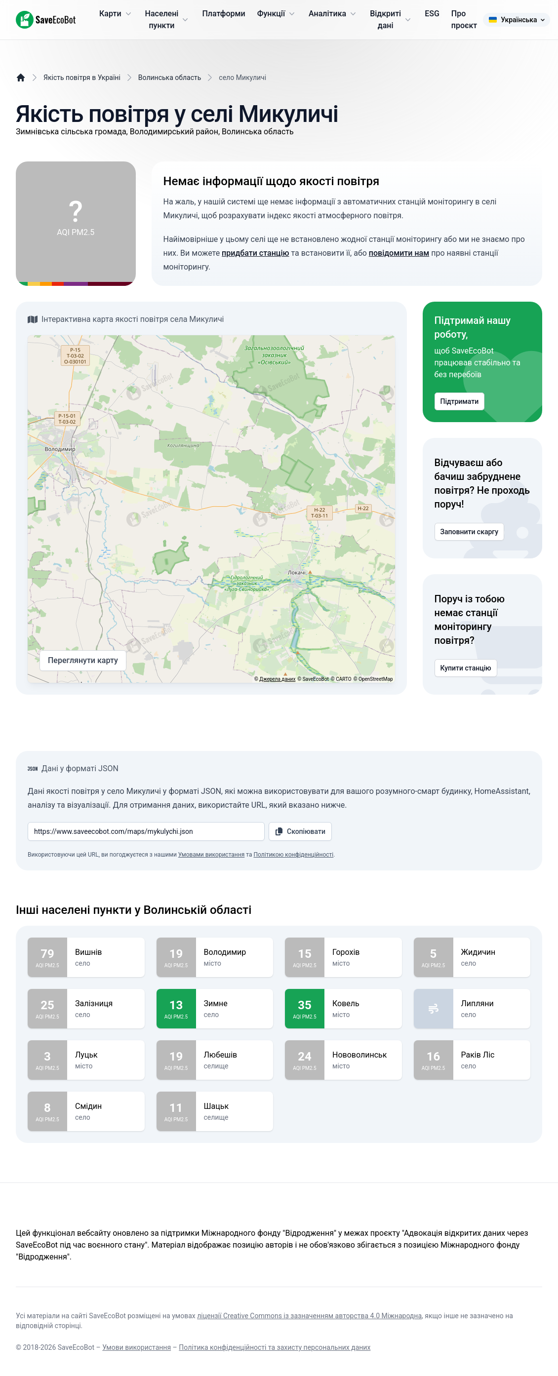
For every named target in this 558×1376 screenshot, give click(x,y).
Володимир (235, 952)
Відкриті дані (391, 19)
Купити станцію (466, 668)
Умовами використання (211, 854)
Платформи (223, 13)
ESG (432, 13)
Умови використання (136, 1347)
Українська (516, 20)
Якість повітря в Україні (81, 77)
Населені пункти (168, 19)
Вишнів (106, 952)
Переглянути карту (83, 660)
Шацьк (235, 1106)
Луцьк (106, 1055)
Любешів (235, 1055)
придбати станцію (255, 253)
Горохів (363, 952)
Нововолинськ (363, 1055)
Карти (116, 14)
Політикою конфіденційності (293, 854)
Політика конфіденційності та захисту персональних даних (274, 1347)
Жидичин (492, 952)
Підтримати (460, 401)
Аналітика (333, 14)
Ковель (363, 1004)
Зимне (235, 1004)
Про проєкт (464, 19)
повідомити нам (399, 253)
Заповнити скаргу (470, 532)
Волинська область (169, 77)
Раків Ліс (492, 1055)
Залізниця (106, 1004)
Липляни (492, 1004)
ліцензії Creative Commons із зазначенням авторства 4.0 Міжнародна (309, 1316)
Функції (277, 14)
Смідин (106, 1106)
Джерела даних (277, 679)
